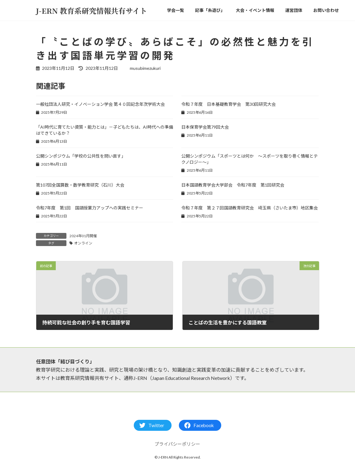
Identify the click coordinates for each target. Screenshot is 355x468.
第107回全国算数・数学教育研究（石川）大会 (80, 185)
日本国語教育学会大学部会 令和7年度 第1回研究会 (232, 185)
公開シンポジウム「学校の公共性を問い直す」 (81, 156)
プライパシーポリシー (177, 444)
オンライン (83, 243)
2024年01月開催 (83, 236)
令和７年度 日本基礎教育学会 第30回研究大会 (228, 104)
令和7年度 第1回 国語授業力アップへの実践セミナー (89, 207)
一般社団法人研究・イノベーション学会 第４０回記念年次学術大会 (100, 104)
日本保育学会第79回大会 (205, 127)
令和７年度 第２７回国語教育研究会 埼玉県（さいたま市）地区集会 (249, 207)
